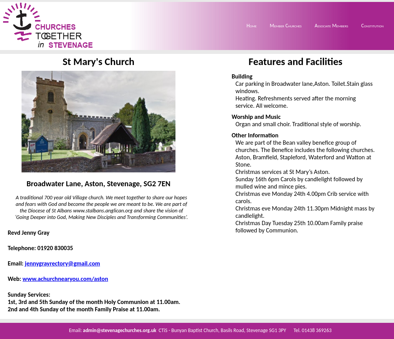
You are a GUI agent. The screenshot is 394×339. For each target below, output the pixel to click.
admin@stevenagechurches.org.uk (120, 330)
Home (252, 25)
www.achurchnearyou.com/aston (65, 278)
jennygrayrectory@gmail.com (62, 263)
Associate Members (331, 25)
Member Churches (286, 25)
